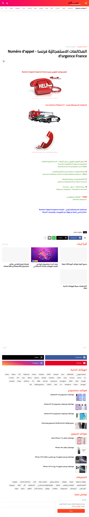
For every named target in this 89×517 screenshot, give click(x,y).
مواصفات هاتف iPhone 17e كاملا (62, 438)
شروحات (14, 481)
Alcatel (44, 377)
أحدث (84, 348)
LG (85, 377)
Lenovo (72, 377)
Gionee (45, 381)
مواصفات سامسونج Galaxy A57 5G (62, 395)
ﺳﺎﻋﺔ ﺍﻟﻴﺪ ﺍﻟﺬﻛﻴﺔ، (25, 481)
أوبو (52, 8)
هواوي (41, 8)
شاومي (57, 8)
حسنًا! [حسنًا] (71, 511)
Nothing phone (39, 384)
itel (31, 384)
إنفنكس (30, 8)
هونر (35, 8)
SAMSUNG (70, 374)
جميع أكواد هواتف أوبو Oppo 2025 (74, 264)
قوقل (11, 8)
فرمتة (71, 481)
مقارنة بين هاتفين (68, 485)
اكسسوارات (63, 488)
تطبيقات (64, 481)
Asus (65, 377)
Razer (76, 384)
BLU (23, 377)
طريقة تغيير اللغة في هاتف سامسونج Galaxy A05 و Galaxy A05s (16, 265)
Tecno (79, 377)
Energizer (63, 381)
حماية (23, 488)
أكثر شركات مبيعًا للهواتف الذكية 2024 (75, 287)
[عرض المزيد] (45, 238)
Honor (34, 374)
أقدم (4, 348)
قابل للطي (82, 488)
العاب (19, 485)
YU (61, 384)
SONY (59, 377)
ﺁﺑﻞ (24, 485)
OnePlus (51, 377)
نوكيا (23, 8)
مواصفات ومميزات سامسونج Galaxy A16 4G (59, 414)
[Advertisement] (44, 28)
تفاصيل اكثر (77, 506)
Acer (55, 384)
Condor (11, 377)
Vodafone (68, 384)
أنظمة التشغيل (81, 485)
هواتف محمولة (81, 481)
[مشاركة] (3, 61)
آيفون (63, 8)
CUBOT (49, 384)
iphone (36, 377)
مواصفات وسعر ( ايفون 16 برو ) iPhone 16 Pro (58, 466)
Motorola (26, 374)
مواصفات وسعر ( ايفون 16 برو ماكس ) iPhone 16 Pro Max (54, 457)
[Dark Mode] (7, 3)
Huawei (56, 374)
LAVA (38, 381)
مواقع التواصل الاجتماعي (45, 485)
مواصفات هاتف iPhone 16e (64, 447)
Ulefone (26, 381)
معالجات (54, 488)
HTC (18, 377)
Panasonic (54, 381)
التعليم (29, 488)
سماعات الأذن (38, 488)
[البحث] (3, 3)
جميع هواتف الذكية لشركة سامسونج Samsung (58, 423)
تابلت (34, 481)
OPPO (49, 374)
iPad (76, 381)
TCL (33, 381)
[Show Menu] (86, 3)
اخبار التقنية (31, 485)
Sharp (19, 381)
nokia (7, 374)
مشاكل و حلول (54, 481)
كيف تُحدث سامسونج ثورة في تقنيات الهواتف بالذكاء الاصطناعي (45, 265)
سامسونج (70, 8)
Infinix (13, 374)
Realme (41, 374)
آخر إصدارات (73, 488)
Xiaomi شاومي (81, 374)
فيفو (46, 8)
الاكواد (58, 485)
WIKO (71, 381)
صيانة (16, 488)
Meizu (30, 377)
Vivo (62, 374)
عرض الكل (5, 244)
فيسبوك (12, 485)
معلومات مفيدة (71, 47)
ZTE (6, 8)
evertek (11, 381)
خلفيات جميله (43, 481)
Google (83, 381)
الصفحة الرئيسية (82, 47)
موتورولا (17, 8)
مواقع (47, 488)
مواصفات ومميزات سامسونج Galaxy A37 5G (59, 404)
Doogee (83, 384)
